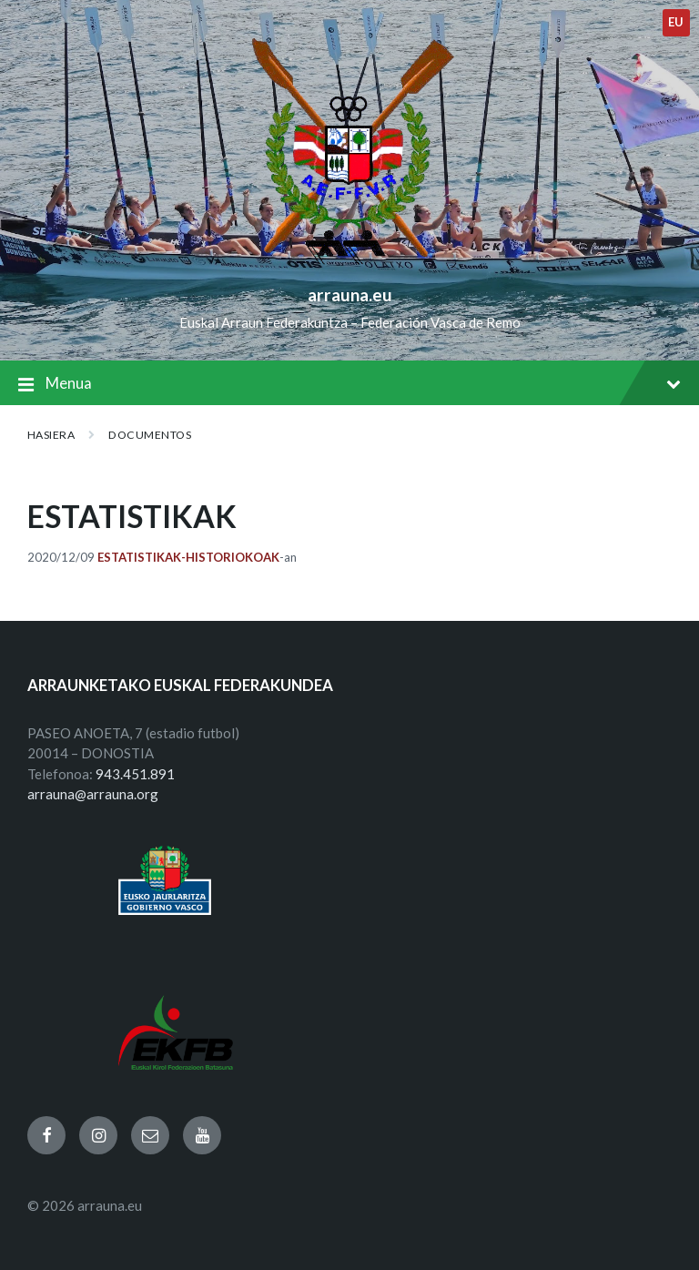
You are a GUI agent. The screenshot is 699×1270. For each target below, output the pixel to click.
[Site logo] (349, 265)
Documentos (149, 435)
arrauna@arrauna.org (92, 794)
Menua (349, 384)
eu (676, 22)
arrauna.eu (350, 294)
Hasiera (51, 435)
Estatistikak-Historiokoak (188, 557)
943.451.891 (135, 774)
